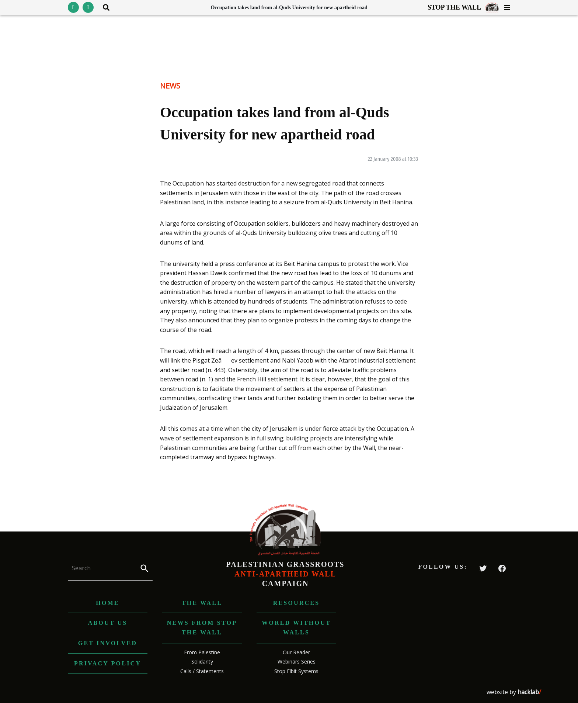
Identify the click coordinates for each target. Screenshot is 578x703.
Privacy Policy (107, 663)
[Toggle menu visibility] (504, 7)
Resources (296, 603)
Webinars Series (297, 661)
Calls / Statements (202, 671)
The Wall (202, 603)
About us (108, 623)
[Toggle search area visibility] (103, 7)
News (170, 86)
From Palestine (202, 652)
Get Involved (107, 643)
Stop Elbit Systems (296, 671)
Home (107, 603)
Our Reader (296, 652)
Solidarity (202, 661)
